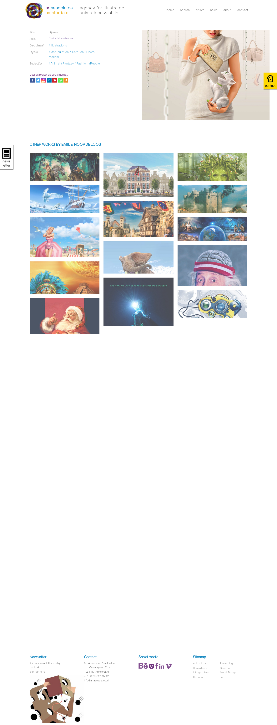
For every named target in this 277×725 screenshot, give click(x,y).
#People (94, 63)
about (228, 10)
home (170, 10)
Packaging (226, 663)
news (214, 10)
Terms (223, 677)
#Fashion (81, 63)
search (185, 10)
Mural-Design (228, 672)
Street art (226, 668)
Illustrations (200, 668)
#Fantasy (67, 63)
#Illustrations (58, 45)
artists (200, 10)
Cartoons (198, 677)
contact (242, 10)
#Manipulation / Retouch (66, 52)
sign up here (37, 671)
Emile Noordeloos (61, 38)
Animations (199, 663)
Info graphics (201, 672)
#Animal (54, 63)
